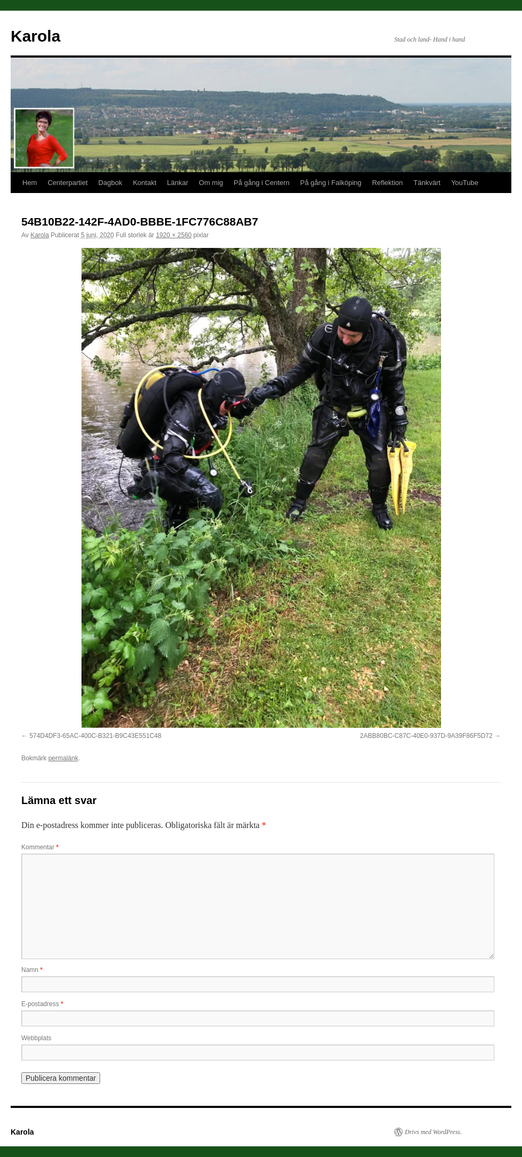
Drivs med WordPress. (433, 1132)
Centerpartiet (67, 183)
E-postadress (42, 1004)
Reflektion (387, 183)
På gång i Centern (262, 183)
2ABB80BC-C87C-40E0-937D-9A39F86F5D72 (426, 736)
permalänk (63, 758)
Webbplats (36, 1038)
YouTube (464, 183)
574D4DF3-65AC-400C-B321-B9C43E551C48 (95, 736)
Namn (32, 970)
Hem (29, 183)
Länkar (178, 183)
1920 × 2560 (174, 235)
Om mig (211, 183)
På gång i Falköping (331, 183)
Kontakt (144, 183)
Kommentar (40, 847)
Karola (35, 36)
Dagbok (111, 183)
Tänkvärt (427, 183)
